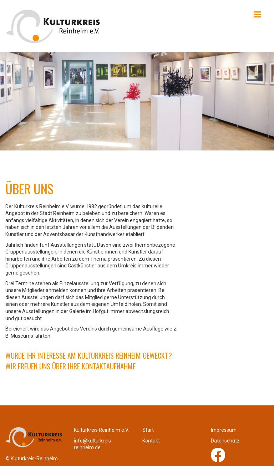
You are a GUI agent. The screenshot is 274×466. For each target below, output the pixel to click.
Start (148, 430)
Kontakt (151, 441)
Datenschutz (225, 441)
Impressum (224, 430)
